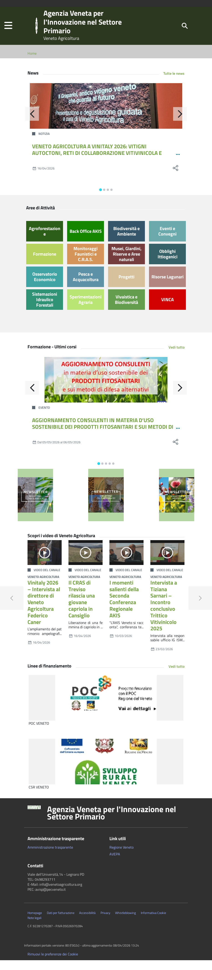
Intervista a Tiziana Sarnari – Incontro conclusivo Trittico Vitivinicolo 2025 (163, 615)
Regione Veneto (121, 857)
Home (32, 63)
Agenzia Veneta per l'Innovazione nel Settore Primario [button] (111, 822)
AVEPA (114, 863)
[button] (8, 31)
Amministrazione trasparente (50, 857)
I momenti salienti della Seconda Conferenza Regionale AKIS (124, 608)
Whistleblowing (125, 922)
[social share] (175, 177)
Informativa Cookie (153, 922)
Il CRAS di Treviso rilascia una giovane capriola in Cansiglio (81, 608)
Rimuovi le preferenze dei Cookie (53, 964)
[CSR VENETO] (106, 771)
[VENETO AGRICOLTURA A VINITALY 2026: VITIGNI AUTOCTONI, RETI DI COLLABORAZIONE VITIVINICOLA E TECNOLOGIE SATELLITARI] (106, 116)
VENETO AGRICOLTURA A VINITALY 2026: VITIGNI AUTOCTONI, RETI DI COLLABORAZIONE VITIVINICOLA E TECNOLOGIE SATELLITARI (97, 162)
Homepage (35, 922)
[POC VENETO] (106, 707)
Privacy (105, 922)
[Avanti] (180, 124)
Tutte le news (173, 83)
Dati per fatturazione (60, 922)
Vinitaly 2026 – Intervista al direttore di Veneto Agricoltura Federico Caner (44, 612)
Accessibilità (87, 922)
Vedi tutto (176, 357)
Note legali (34, 927)
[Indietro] (32, 124)
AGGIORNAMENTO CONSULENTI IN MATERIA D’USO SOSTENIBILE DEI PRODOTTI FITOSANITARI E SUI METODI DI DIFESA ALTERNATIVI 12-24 (102, 436)
